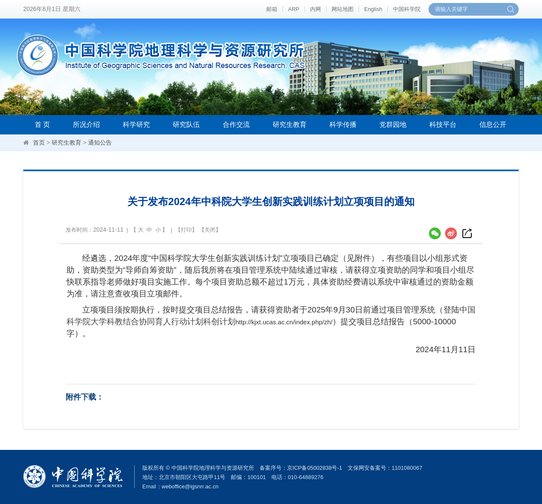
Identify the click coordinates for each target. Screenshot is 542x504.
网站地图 (343, 9)
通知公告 (100, 142)
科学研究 (136, 124)
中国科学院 (406, 9)
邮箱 (271, 9)
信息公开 (492, 124)
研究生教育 (290, 124)
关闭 (210, 230)
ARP (293, 9)
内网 (315, 9)
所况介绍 (86, 124)
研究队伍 (186, 124)
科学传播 (343, 124)
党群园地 (392, 124)
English (373, 9)
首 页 (42, 124)
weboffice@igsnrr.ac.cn (190, 486)
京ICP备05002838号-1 (314, 468)
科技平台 (442, 124)
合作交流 (236, 124)
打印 (186, 230)
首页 (39, 142)
